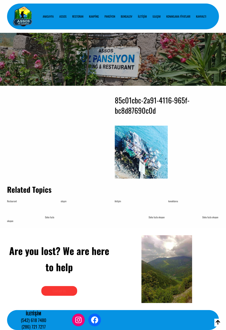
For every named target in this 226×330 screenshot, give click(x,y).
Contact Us (59, 290)
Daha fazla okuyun (157, 217)
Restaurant (12, 201)
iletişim (118, 201)
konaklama (173, 201)
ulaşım (64, 201)
